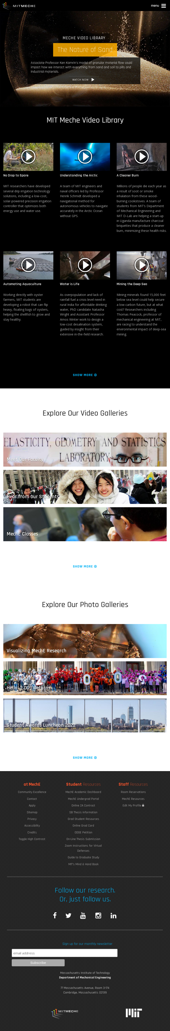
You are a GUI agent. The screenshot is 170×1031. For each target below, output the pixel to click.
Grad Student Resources (83, 819)
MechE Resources (133, 799)
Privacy (32, 819)
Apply (32, 806)
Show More (85, 375)
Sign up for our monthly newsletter (87, 944)
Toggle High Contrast (32, 839)
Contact (32, 799)
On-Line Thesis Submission (83, 839)
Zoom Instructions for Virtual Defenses (83, 848)
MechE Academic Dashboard (83, 792)
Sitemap (32, 812)
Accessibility (32, 826)
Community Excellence (32, 792)
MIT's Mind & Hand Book (83, 864)
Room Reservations (133, 792)
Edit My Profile (133, 806)
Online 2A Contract (83, 806)
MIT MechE (19, 6)
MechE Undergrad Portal (83, 799)
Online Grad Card (83, 826)
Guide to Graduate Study (83, 857)
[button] (159, 6)
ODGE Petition (83, 832)
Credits (32, 832)
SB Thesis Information (83, 812)
